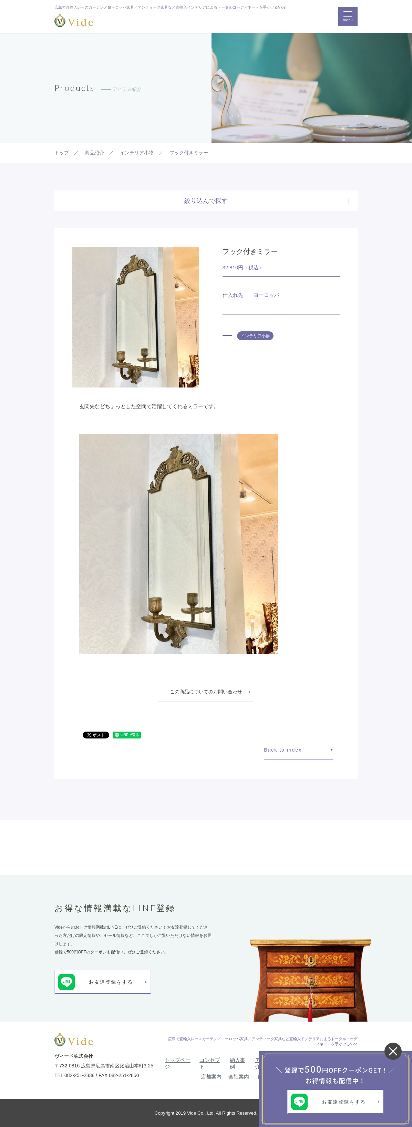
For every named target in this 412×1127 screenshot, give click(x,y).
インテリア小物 (255, 335)
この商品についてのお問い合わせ (206, 691)
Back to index (283, 750)
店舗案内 (211, 1076)
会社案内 (238, 1076)
